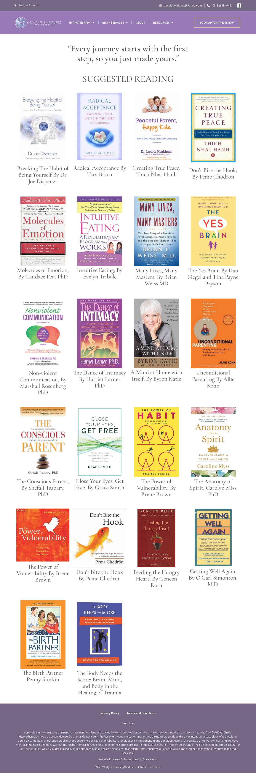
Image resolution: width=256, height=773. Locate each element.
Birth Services (115, 23)
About (140, 22)
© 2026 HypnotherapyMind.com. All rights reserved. (128, 767)
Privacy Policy (109, 713)
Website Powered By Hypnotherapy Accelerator (128, 759)
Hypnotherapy (81, 23)
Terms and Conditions (141, 713)
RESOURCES (163, 23)
